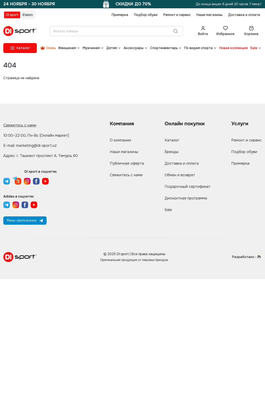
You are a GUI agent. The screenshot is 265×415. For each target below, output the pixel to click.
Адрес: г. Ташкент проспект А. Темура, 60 (40, 155)
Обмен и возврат (180, 175)
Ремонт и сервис (177, 15)
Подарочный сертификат (188, 186)
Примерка (120, 15)
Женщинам (67, 48)
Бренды (171, 152)
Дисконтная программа (186, 198)
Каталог (172, 140)
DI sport (12, 15)
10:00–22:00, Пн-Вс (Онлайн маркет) (36, 135)
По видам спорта (198, 48)
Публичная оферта (127, 163)
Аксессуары (133, 48)
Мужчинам (91, 48)
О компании (120, 140)
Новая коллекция (233, 48)
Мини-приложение (25, 220)
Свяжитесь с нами (19, 125)
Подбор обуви (146, 15)
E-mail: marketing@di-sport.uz (30, 145)
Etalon (28, 15)
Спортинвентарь (164, 48)
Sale (253, 48)
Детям (111, 48)
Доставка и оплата (244, 15)
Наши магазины (209, 15)
